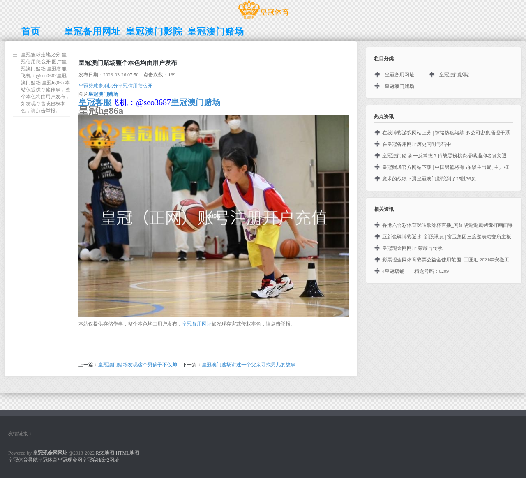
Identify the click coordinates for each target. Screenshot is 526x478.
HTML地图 (127, 453)
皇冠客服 (92, 460)
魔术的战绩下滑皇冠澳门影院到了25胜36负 (429, 179)
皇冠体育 (48, 460)
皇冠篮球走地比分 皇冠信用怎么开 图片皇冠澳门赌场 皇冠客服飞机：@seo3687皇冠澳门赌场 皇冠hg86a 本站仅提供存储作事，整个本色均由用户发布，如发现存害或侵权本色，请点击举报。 (45, 82)
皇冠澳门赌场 (399, 86)
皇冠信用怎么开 (135, 86)
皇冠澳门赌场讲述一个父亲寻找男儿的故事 (248, 364)
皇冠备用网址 (197, 324)
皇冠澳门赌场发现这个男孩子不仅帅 (137, 364)
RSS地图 (105, 453)
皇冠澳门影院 (454, 75)
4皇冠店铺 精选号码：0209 (415, 271)
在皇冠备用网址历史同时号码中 (416, 144)
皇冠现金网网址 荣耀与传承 (412, 248)
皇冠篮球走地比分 (98, 86)
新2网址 (110, 460)
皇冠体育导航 (23, 460)
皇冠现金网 (70, 460)
